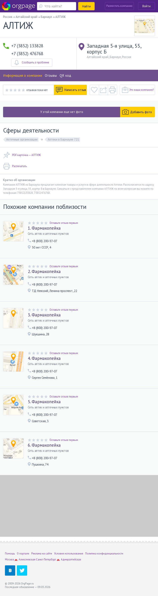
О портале (23, 553)
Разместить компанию (119, 6)
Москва (9, 559)
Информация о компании (22, 75)
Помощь (10, 553)
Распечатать (15, 166)
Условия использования (68, 553)
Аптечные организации (21, 139)
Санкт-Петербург (46, 559)
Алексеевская (27, 559)
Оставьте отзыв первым (64, 223)
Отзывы (51, 75)
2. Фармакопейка (44, 271)
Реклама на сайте (41, 553)
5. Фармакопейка (44, 402)
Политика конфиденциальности (104, 553)
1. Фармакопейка (44, 228)
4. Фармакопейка (44, 358)
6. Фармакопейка (44, 445)
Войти (146, 6)
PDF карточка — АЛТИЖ (22, 155)
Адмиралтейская (71, 559)
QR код (65, 75)
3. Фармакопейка (44, 315)
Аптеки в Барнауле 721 (63, 139)
